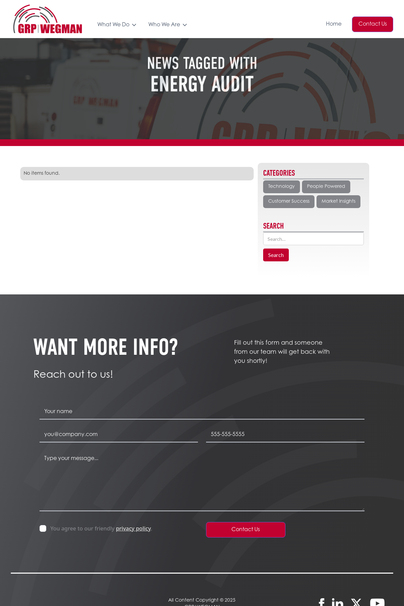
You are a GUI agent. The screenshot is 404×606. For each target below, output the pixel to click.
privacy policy (133, 528)
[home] (47, 19)
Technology (281, 186)
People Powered (326, 186)
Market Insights (338, 201)
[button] (117, 30)
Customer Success (288, 201)
